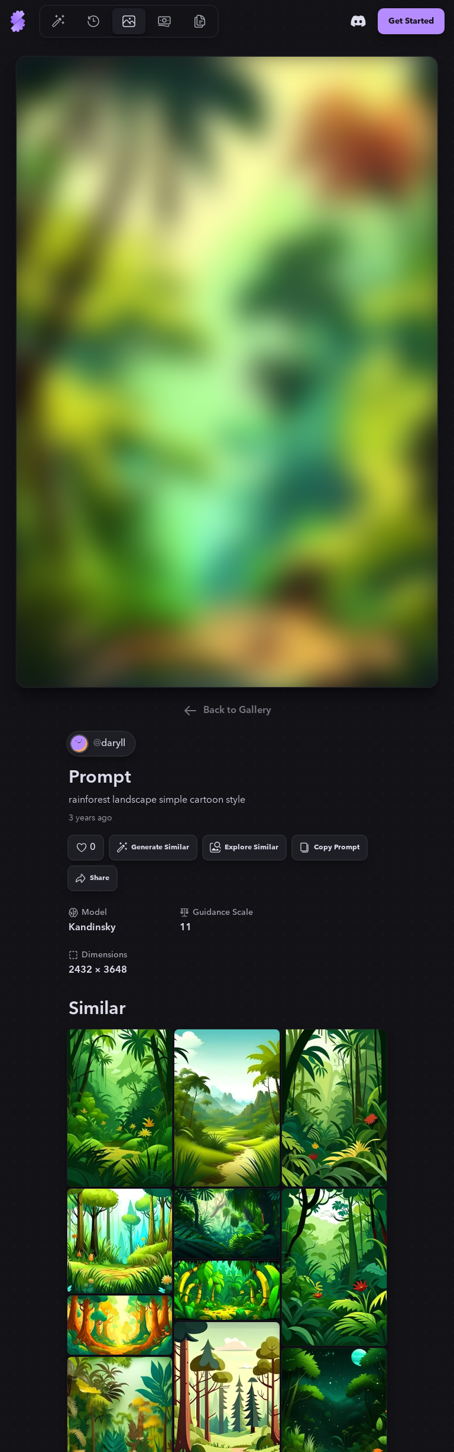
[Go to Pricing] (164, 21)
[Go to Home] (17, 21)
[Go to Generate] (58, 21)
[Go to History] (93, 21)
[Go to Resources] (200, 21)
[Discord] (358, 21)
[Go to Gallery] (129, 21)
